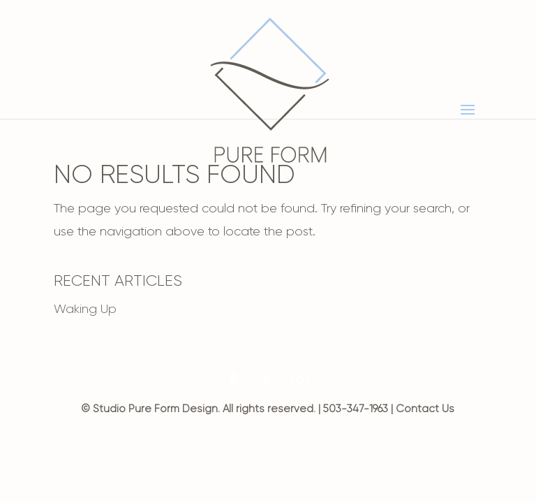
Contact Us (425, 408)
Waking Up (85, 309)
